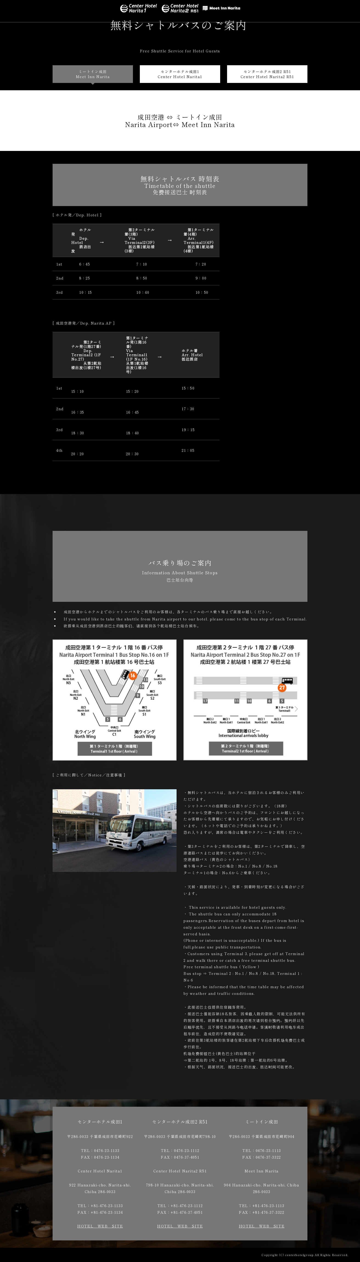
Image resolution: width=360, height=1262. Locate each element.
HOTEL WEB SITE (100, 1226)
